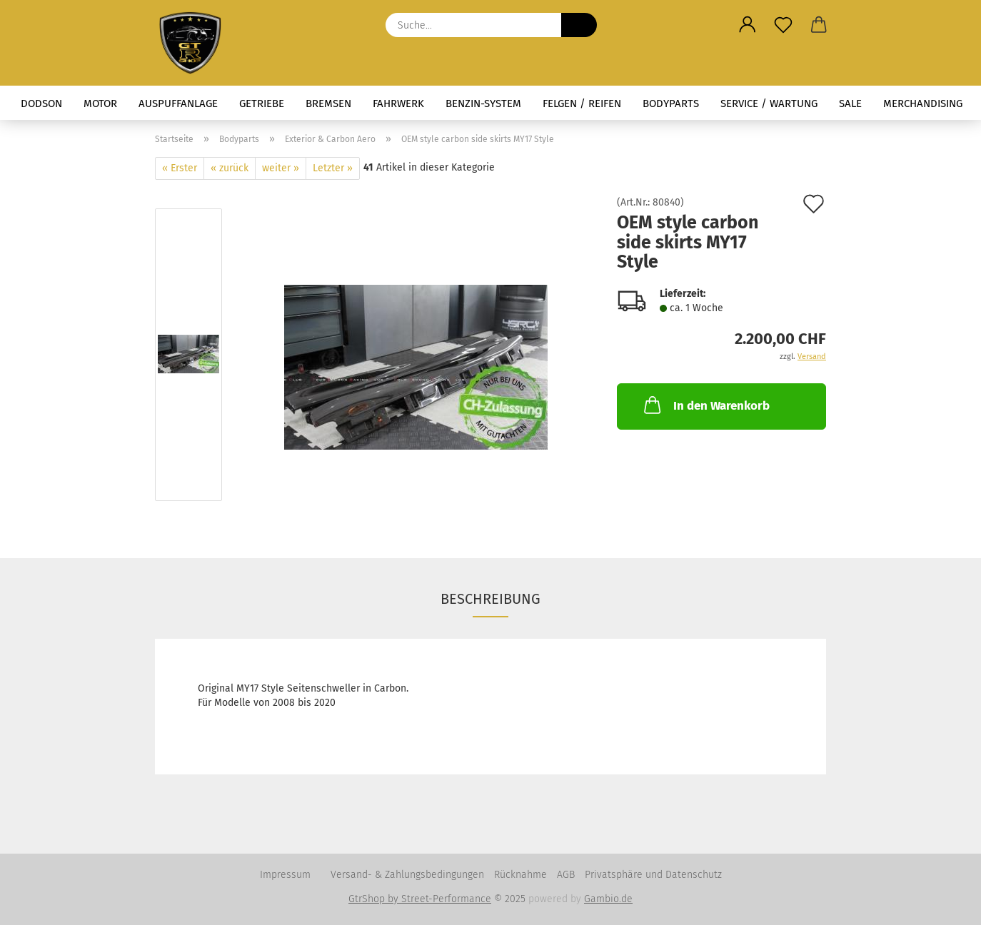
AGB (566, 875)
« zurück (229, 168)
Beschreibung (490, 598)
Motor (100, 103)
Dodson (41, 103)
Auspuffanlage (178, 103)
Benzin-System (483, 103)
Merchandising (922, 103)
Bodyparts (671, 103)
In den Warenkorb (705, 404)
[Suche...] (579, 25)
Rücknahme (520, 875)
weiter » (280, 168)
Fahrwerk (398, 103)
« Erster (179, 168)
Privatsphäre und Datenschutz (653, 875)
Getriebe (261, 103)
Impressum (285, 875)
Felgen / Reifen (582, 103)
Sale (850, 103)
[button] (747, 25)
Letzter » (333, 168)
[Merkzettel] (783, 25)
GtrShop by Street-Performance (419, 899)
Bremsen (328, 103)
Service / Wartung (769, 103)
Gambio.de (608, 899)
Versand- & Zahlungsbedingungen (407, 875)
